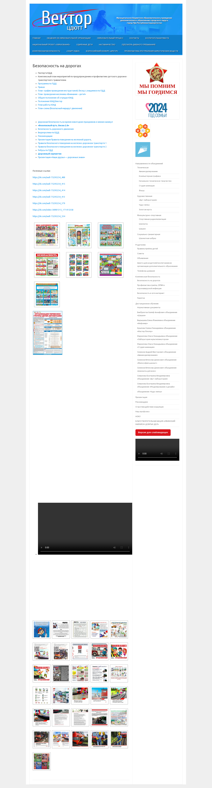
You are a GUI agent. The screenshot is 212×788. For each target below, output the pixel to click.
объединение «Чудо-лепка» (149, 392)
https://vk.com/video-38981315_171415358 (53, 210)
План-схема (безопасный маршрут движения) (60, 108)
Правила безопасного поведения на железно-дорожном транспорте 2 (72, 147)
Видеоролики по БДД (48, 132)
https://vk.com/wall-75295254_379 (49, 203)
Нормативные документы (148, 307)
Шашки (142, 229)
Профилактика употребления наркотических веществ (151, 51)
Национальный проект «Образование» (51, 45)
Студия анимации (147, 186)
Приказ (41, 87)
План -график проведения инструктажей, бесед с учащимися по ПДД (71, 90)
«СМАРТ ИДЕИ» (73, 51)
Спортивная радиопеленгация (152, 219)
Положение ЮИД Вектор (50, 101)
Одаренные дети (84, 45)
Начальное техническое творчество (155, 181)
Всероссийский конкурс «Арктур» (102, 51)
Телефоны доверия (146, 271)
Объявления (142, 258)
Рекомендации (45, 136)
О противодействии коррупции (149, 407)
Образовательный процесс (110, 38)
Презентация (141, 397)
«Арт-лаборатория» (148, 200)
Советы (140, 253)
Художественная (144, 196)
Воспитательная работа (157, 38)
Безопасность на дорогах (148, 280)
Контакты (134, 38)
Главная (36, 38)
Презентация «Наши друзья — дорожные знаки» (61, 157)
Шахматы (143, 224)
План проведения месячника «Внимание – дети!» (62, 94)
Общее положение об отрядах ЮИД (55, 98)
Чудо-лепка (144, 205)
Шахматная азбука (147, 238)
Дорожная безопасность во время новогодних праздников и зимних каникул (75, 122)
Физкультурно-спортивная (149, 215)
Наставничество (107, 45)
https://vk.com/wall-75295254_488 (49, 177)
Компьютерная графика (150, 176)
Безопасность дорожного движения (56, 129)
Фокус (142, 190)
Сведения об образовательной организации (69, 38)
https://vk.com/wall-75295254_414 (49, 190)
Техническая (143, 167)
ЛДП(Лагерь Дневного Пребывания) (138, 45)
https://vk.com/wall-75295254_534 (49, 216)
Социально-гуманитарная (148, 234)
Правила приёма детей (147, 249)
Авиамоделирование (148, 171)
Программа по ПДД (47, 83)
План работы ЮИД (47, 105)
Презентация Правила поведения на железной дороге (64, 139)
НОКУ (137, 416)
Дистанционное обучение (147, 304)
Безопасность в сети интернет (150, 293)
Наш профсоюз (142, 411)
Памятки (141, 298)
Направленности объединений (149, 163)
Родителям (140, 245)
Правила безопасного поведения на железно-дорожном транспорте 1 (72, 143)
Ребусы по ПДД (45, 150)
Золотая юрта (145, 209)
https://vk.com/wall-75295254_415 (49, 184)
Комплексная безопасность (46, 51)
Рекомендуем (141, 402)
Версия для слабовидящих (153, 432)
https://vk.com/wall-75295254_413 (49, 197)
